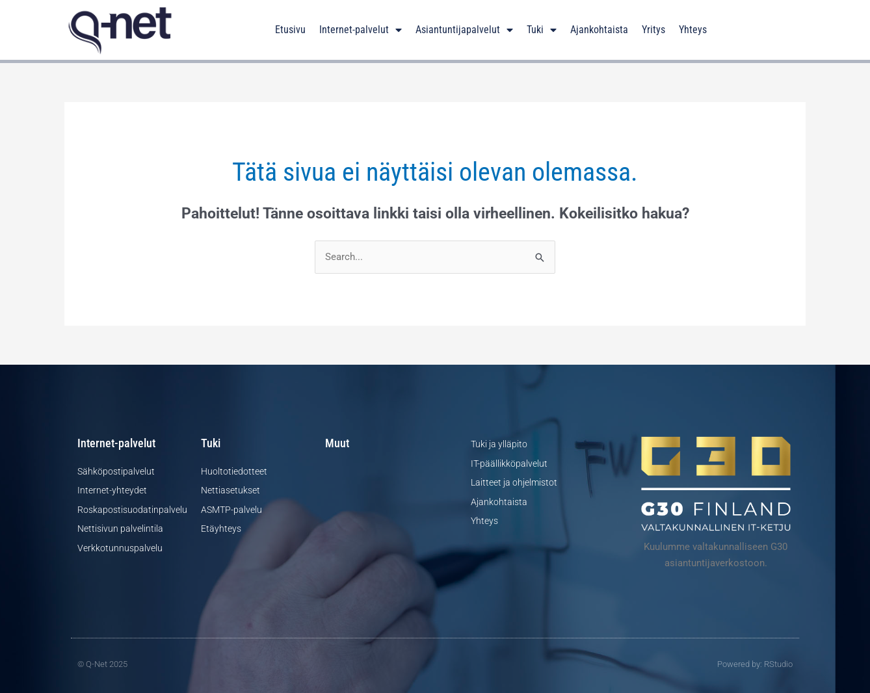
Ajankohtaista (599, 29)
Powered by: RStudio (755, 664)
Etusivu (290, 29)
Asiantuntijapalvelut (464, 30)
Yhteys (693, 29)
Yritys (653, 29)
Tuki (542, 30)
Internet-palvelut (360, 30)
